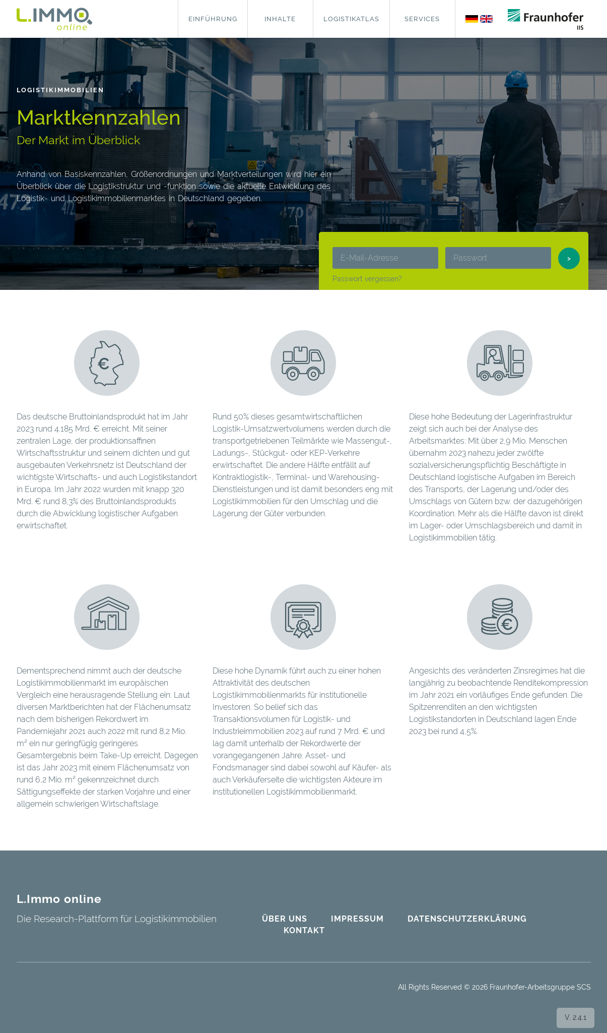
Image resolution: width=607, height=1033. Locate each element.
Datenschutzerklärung (467, 919)
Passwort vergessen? (367, 279)
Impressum (357, 919)
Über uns (284, 919)
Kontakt (304, 930)
